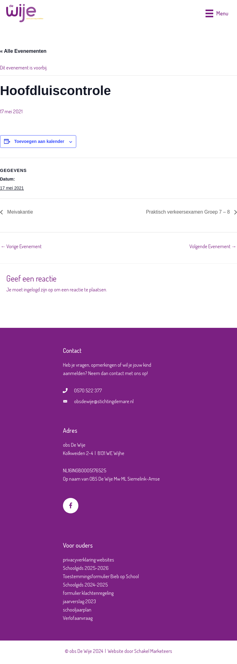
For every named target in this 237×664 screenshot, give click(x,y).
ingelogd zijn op (38, 289)
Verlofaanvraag (78, 618)
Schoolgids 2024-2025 (85, 584)
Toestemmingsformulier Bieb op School (101, 576)
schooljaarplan (77, 609)
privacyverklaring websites (88, 559)
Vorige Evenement (21, 246)
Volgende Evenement (212, 246)
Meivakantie (20, 212)
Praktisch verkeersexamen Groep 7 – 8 (187, 212)
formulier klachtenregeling (88, 593)
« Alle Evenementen (23, 51)
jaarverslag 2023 (79, 601)
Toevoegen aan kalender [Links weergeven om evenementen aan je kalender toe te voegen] (39, 141)
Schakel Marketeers (153, 651)
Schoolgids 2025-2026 (86, 568)
